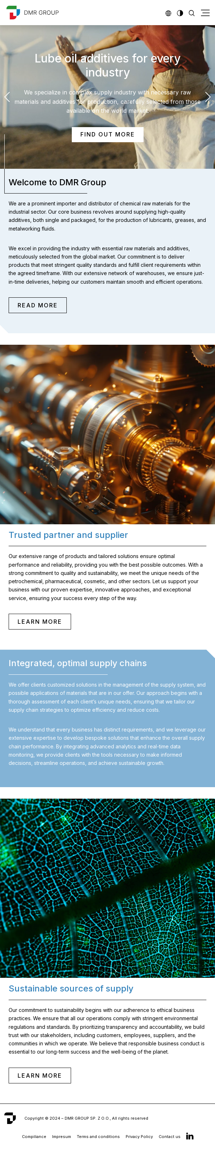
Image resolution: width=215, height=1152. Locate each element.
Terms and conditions (98, 1136)
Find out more (107, 134)
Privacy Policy (139, 1136)
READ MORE (38, 305)
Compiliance (34, 1136)
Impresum (61, 1136)
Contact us (170, 1136)
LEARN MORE (40, 621)
